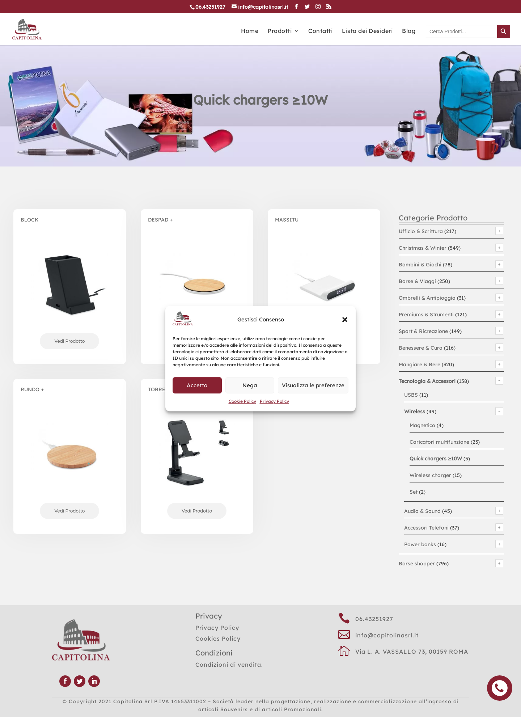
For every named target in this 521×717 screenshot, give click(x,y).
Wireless (414, 411)
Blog (408, 31)
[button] (344, 320)
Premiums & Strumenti (426, 314)
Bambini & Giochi (420, 264)
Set (414, 492)
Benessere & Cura (420, 348)
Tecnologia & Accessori (427, 381)
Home (249, 31)
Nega (249, 385)
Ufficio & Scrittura (421, 231)
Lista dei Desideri (367, 31)
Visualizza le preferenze (313, 385)
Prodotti (280, 31)
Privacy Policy (274, 401)
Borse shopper (417, 563)
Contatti (320, 31)
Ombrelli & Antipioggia (427, 298)
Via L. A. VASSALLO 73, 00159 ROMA (411, 651)
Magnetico (422, 425)
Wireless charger (430, 475)
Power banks (420, 544)
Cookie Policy (242, 401)
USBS (411, 395)
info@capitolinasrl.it (387, 635)
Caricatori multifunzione (439, 442)
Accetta (197, 385)
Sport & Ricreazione (423, 331)
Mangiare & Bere (419, 364)
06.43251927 (374, 619)
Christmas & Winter (422, 248)
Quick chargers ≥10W (436, 458)
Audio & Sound (422, 511)
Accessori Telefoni (426, 527)
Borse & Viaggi (417, 281)
